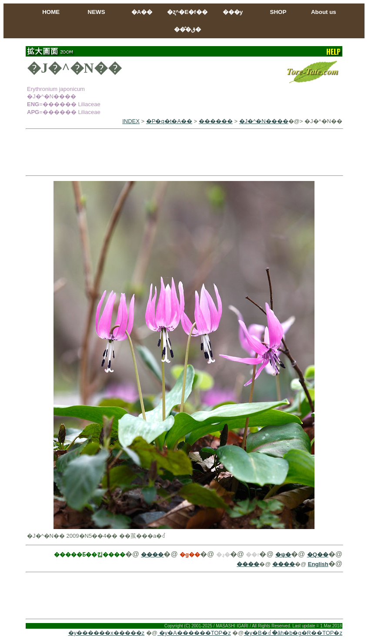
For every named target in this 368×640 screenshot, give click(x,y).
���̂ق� (187, 29)
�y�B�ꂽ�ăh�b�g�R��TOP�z (293, 633)
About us (323, 12)
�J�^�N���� (263, 121)
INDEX (131, 121)
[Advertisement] (184, 152)
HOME (51, 12)
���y (233, 12)
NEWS (96, 12)
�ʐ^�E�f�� (187, 12)
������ (216, 121)
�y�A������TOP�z (194, 633)
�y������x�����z (106, 633)
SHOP (278, 12)
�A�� (142, 12)
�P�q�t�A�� (169, 121)
